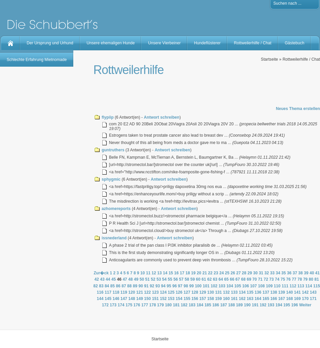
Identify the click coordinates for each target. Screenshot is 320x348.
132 (226, 292)
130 (210, 292)
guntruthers (113, 150)
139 (281, 292)
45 (113, 279)
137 (265, 292)
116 (100, 292)
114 (308, 286)
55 (170, 279)
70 (254, 279)
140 (289, 292)
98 (186, 286)
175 (129, 305)
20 (199, 273)
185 (207, 305)
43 (102, 279)
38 (300, 273)
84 (107, 286)
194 (278, 305)
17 (182, 273)
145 (108, 298)
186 (215, 305)
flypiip (108, 117)
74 (277, 279)
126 (179, 292)
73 (271, 279)
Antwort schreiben (162, 117)
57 (181, 279)
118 (116, 292)
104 (229, 286)
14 (165, 273)
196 (294, 305)
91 (146, 286)
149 (139, 298)
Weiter (305, 305)
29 (250, 273)
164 (258, 298)
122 (147, 292)
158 (210, 298)
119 (123, 292)
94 (163, 286)
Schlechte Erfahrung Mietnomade (37, 59)
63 (215, 279)
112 (293, 286)
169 (297, 298)
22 (210, 273)
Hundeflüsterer (207, 43)
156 (194, 298)
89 (135, 286)
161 (234, 298)
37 (295, 273)
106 (245, 286)
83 (101, 286)
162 (242, 298)
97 (180, 286)
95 (169, 286)
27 (238, 273)
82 (95, 286)
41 (317, 273)
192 (263, 305)
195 (286, 305)
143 (313, 292)
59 (192, 279)
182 (184, 305)
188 (231, 305)
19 (193, 273)
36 (289, 273)
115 (316, 286)
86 (118, 286)
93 (157, 286)
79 (305, 279)
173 (113, 305)
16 (176, 273)
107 (253, 286)
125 (171, 292)
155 (187, 298)
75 (283, 279)
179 (160, 305)
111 (285, 286)
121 (139, 292)
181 (176, 305)
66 (232, 279)
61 (204, 279)
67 (237, 279)
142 (305, 292)
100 (198, 286)
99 (191, 286)
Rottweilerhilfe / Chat (252, 43)
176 (136, 305)
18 (187, 273)
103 (222, 286)
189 (239, 305)
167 (281, 298)
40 (312, 273)
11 (148, 273)
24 (221, 273)
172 (105, 305)
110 (277, 286)
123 (155, 292)
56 (175, 279)
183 (192, 305)
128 (194, 292)
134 (242, 292)
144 (100, 298)
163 (250, 298)
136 (258, 292)
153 (171, 298)
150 (147, 298)
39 (306, 273)
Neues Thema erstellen (298, 108)
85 (112, 286)
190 (247, 305)
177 (144, 305)
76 (288, 279)
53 (158, 279)
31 (261, 273)
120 (131, 292)
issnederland (114, 238)
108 (261, 286)
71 (260, 279)
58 (187, 279)
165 (265, 298)
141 (297, 292)
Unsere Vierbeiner (164, 43)
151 (155, 298)
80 (311, 279)
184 (200, 305)
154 (179, 298)
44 (108, 279)
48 (130, 279)
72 (266, 279)
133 (234, 292)
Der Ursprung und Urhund (50, 43)
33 (272, 273)
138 (273, 292)
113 (300, 286)
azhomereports (116, 208)
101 (206, 286)
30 (255, 273)
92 (152, 286)
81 (316, 279)
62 (209, 279)
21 (204, 273)
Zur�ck (101, 273)
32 (266, 273)
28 (244, 273)
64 (221, 279)
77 (294, 279)
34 (278, 273)
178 (152, 305)
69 (249, 279)
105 (237, 286)
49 (136, 279)
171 (313, 298)
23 (216, 273)
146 (116, 298)
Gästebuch (294, 43)
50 (142, 279)
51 (147, 279)
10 (142, 273)
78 (299, 279)
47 (125, 279)
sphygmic (111, 179)
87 (124, 286)
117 (108, 292)
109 (269, 286)
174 (121, 305)
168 (289, 298)
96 (174, 286)
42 (96, 279)
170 (305, 298)
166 (273, 298)
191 (255, 305)
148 (131, 298)
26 (233, 273)
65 (226, 279)
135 (250, 292)
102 (214, 286)
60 (198, 279)
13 (159, 273)
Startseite (269, 59)
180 (168, 305)
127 (187, 292)
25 (227, 273)
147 (123, 298)
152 (163, 298)
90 (140, 286)
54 (164, 279)
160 (226, 298)
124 (163, 292)
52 (153, 279)
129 (202, 292)
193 (271, 305)
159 (218, 298)
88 (129, 286)
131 (218, 292)
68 (243, 279)
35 (283, 273)
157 (202, 298)
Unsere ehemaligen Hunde (111, 43)
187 (223, 305)
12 (154, 273)
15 (171, 273)
